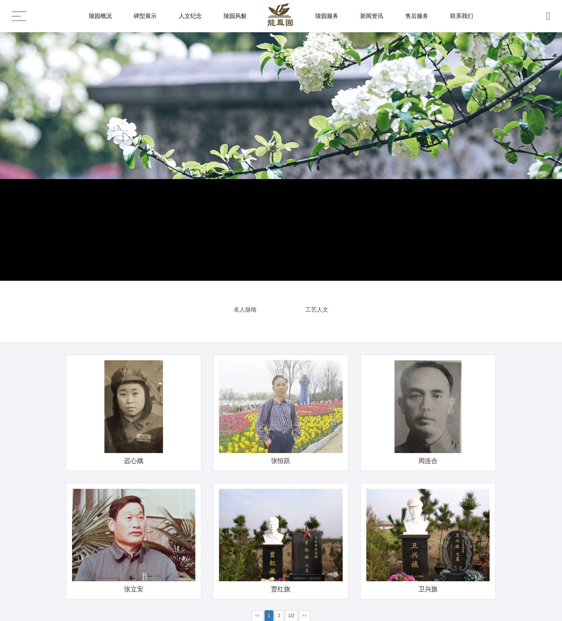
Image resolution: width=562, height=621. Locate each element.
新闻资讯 (371, 16)
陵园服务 (326, 16)
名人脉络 (245, 308)
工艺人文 (316, 308)
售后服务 (416, 16)
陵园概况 (100, 16)
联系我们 (461, 16)
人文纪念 (190, 16)
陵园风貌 (235, 16)
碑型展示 (145, 16)
